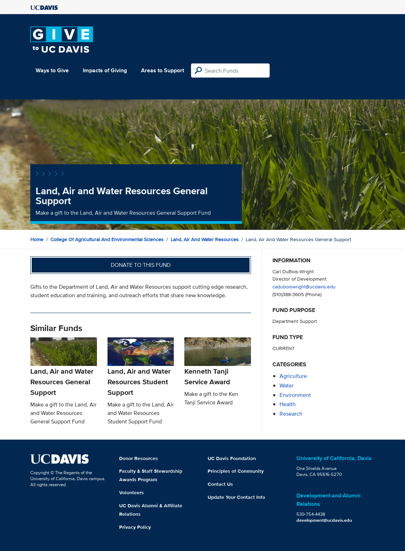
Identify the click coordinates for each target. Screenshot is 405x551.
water (287, 385)
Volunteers (131, 492)
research (291, 414)
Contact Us (220, 484)
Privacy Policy (135, 527)
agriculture (293, 376)
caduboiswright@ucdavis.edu (304, 286)
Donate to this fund (141, 265)
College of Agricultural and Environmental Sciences (107, 239)
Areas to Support (162, 70)
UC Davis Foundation (232, 458)
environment (295, 395)
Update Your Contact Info (236, 497)
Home (36, 239)
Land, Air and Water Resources (205, 239)
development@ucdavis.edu (324, 520)
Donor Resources (138, 458)
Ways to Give (52, 70)
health (288, 404)
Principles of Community (236, 471)
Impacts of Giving (105, 70)
